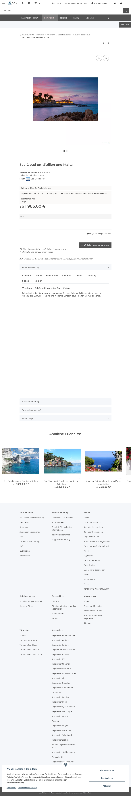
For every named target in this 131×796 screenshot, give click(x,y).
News (86, 574)
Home (86, 517)
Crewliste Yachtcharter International (62, 528)
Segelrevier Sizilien (60, 740)
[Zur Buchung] (22, 51)
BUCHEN (125, 24)
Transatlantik (57, 757)
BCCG (86, 601)
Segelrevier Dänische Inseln (64, 673)
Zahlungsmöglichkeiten (30, 532)
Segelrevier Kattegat (61, 716)
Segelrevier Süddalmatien (63, 752)
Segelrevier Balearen (61, 654)
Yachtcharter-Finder (93, 610)
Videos (87, 551)
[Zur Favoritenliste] (106, 58)
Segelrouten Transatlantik (63, 649)
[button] (23, 3)
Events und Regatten (93, 606)
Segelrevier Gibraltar (61, 683)
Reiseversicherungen (61, 534)
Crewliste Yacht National (63, 517)
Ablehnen (107, 786)
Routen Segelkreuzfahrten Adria (63, 746)
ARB (21, 536)
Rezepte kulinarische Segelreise (93, 617)
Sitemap (87, 623)
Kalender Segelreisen (93, 527)
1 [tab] (64, 151)
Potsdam (55, 721)
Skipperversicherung (61, 539)
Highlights (88, 555)
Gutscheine (25, 551)
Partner (55, 618)
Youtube (55, 601)
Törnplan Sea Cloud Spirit (31, 654)
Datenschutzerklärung (27, 788)
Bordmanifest (58, 522)
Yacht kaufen (89, 565)
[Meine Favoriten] (29, 3)
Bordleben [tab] (52, 275)
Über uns (24, 527)
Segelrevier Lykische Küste (63, 706)
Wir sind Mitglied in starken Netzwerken (64, 607)
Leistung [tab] (91, 275)
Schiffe (23, 635)
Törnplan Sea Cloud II (29, 649)
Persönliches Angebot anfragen (95, 245)
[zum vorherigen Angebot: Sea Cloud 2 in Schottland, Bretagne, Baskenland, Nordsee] (103, 43)
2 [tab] (67, 151)
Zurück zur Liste (27, 35)
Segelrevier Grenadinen (62, 687)
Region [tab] (38, 281)
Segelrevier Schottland (62, 735)
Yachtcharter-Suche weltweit (96, 546)
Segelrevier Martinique (62, 711)
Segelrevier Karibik (60, 645)
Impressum (11, 788)
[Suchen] (62, 10)
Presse (87, 584)
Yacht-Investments (92, 560)
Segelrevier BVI (58, 659)
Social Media (89, 579)
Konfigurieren (107, 778)
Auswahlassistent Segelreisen (97, 541)
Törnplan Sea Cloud (92, 522)
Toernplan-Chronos (28, 640)
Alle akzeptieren (107, 770)
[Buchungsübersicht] (39, 3)
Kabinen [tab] (66, 275)
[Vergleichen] (99, 58)
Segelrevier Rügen (60, 725)
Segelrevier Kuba (59, 702)
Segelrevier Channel (61, 664)
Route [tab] (79, 275)
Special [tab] (26, 281)
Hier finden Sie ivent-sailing (32, 517)
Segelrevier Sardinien (61, 730)
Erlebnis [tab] (26, 275)
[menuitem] (56, 3)
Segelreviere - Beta (92, 536)
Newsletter (24, 522)
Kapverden (56, 692)
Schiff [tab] (39, 275)
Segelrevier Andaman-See (63, 635)
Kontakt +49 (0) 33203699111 (96, 589)
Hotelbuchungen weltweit (31, 601)
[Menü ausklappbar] (3, 1)
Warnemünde (58, 613)
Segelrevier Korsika (60, 697)
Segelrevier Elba (59, 678)
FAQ (21, 546)
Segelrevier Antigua (60, 640)
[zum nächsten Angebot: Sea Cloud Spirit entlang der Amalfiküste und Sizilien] (108, 43)
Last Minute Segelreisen (94, 570)
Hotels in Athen (26, 606)
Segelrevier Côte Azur (61, 668)
